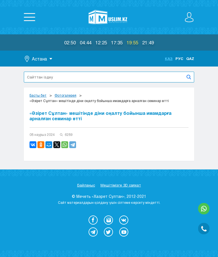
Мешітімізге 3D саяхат (120, 185)
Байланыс (86, 185)
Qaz (190, 58)
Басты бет (38, 95)
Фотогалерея (65, 95)
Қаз (169, 58)
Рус (179, 58)
